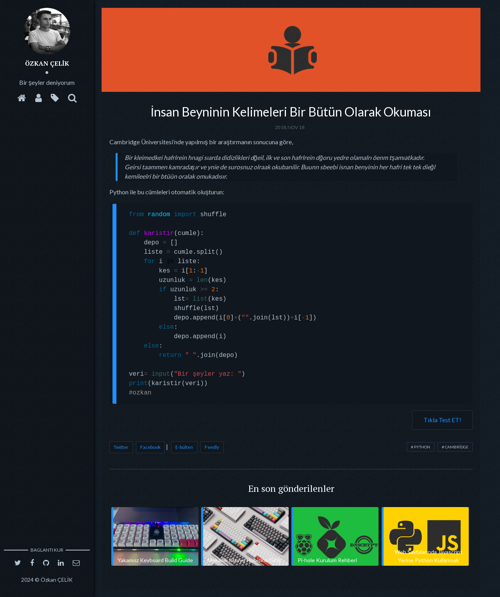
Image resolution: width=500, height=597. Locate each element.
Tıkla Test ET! (442, 419)
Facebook (150, 447)
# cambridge (455, 447)
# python (420, 447)
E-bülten (184, 447)
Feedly (212, 447)
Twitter (121, 447)
